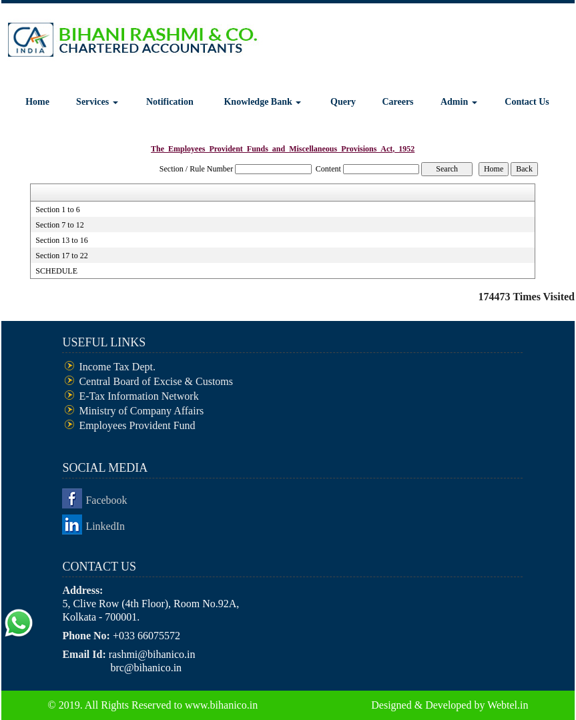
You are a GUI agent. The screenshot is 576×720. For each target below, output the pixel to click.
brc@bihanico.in (146, 667)
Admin (459, 102)
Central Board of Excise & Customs (156, 381)
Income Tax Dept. (117, 366)
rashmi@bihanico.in (152, 654)
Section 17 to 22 (61, 255)
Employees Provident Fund (137, 425)
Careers (397, 102)
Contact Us (527, 102)
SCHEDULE (56, 271)
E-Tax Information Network (138, 396)
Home (37, 102)
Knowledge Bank (262, 102)
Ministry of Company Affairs (141, 410)
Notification (170, 102)
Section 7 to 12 (59, 225)
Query (343, 102)
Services (96, 102)
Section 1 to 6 (57, 209)
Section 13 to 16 (61, 240)
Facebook (106, 500)
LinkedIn (105, 526)
